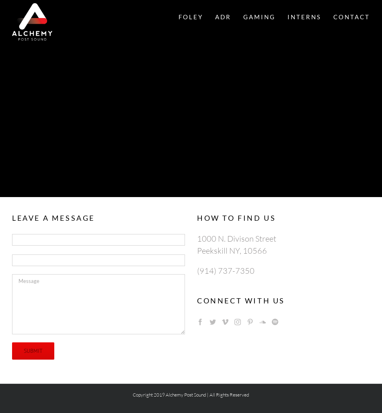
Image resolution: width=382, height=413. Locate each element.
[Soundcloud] (262, 322)
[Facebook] (200, 322)
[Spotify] (275, 322)
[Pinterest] (250, 322)
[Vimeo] (225, 322)
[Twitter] (212, 322)
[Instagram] (237, 322)
